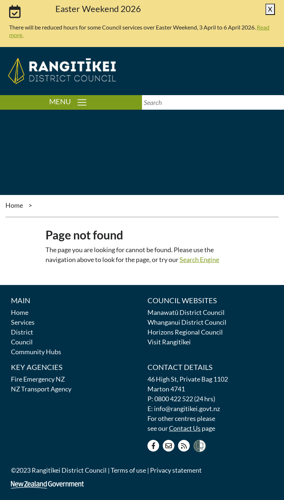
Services (23, 322)
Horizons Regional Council (185, 332)
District (22, 332)
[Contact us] (168, 446)
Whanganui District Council (186, 322)
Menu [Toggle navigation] (95, 102)
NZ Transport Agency (41, 389)
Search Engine (199, 259)
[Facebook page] (153, 446)
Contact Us (185, 428)
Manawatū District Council (186, 312)
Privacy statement (176, 470)
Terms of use (128, 470)
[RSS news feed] (184, 446)
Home (14, 205)
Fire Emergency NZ (38, 379)
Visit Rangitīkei (169, 342)
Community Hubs (36, 352)
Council (22, 342)
